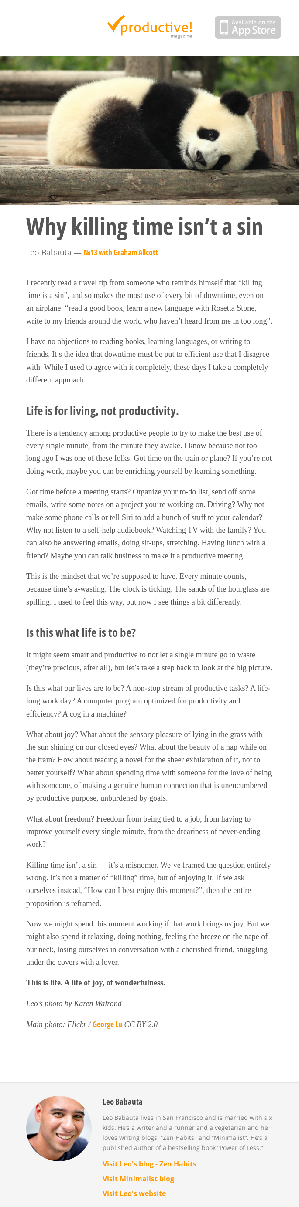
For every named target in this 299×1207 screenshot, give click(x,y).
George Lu (107, 1024)
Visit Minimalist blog (138, 1178)
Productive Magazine (149, 28)
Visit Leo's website (134, 1193)
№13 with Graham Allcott (121, 252)
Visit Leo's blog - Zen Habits (149, 1164)
